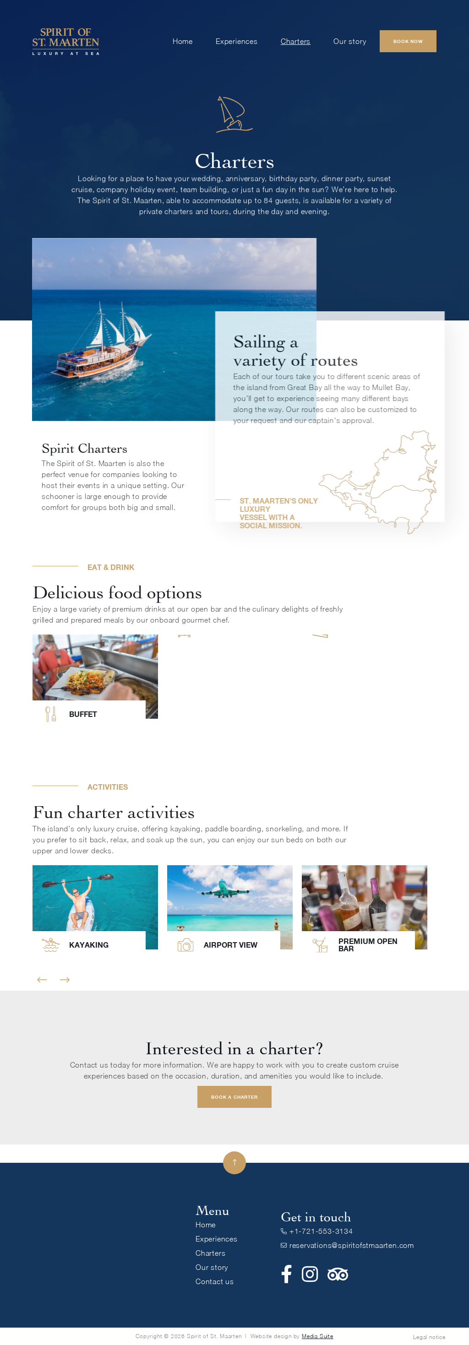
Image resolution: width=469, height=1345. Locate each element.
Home (183, 41)
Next (64, 979)
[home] (66, 41)
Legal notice (429, 1337)
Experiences (237, 41)
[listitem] (95, 683)
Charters (296, 41)
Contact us (215, 1281)
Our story (349, 41)
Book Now (407, 41)
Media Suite (317, 1336)
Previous (42, 979)
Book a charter (234, 1097)
